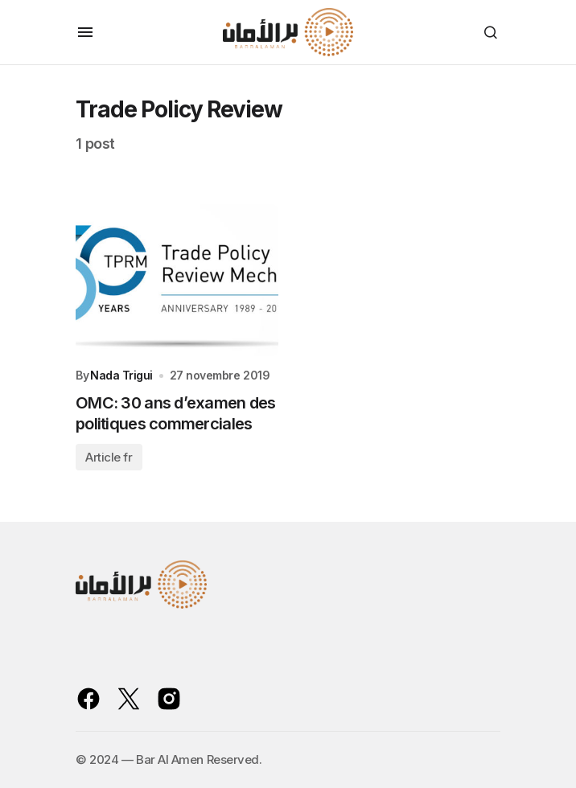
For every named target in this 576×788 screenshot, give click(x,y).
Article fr (109, 457)
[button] (85, 32)
